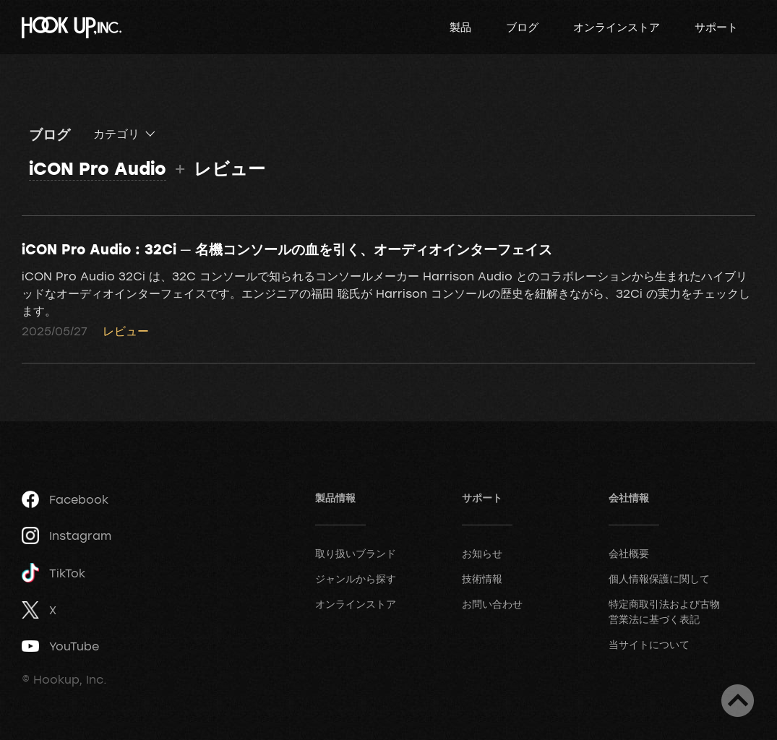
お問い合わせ (492, 604)
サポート (716, 27)
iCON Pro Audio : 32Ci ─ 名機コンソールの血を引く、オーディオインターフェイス (287, 248)
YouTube (60, 646)
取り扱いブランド (355, 553)
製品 (460, 27)
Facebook (65, 499)
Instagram (66, 535)
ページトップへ (737, 700)
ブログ (522, 27)
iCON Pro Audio (97, 168)
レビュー (126, 331)
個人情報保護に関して (659, 578)
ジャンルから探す (355, 578)
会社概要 (629, 553)
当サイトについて (649, 644)
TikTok (53, 572)
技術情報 (482, 578)
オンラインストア (616, 27)
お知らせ (482, 553)
